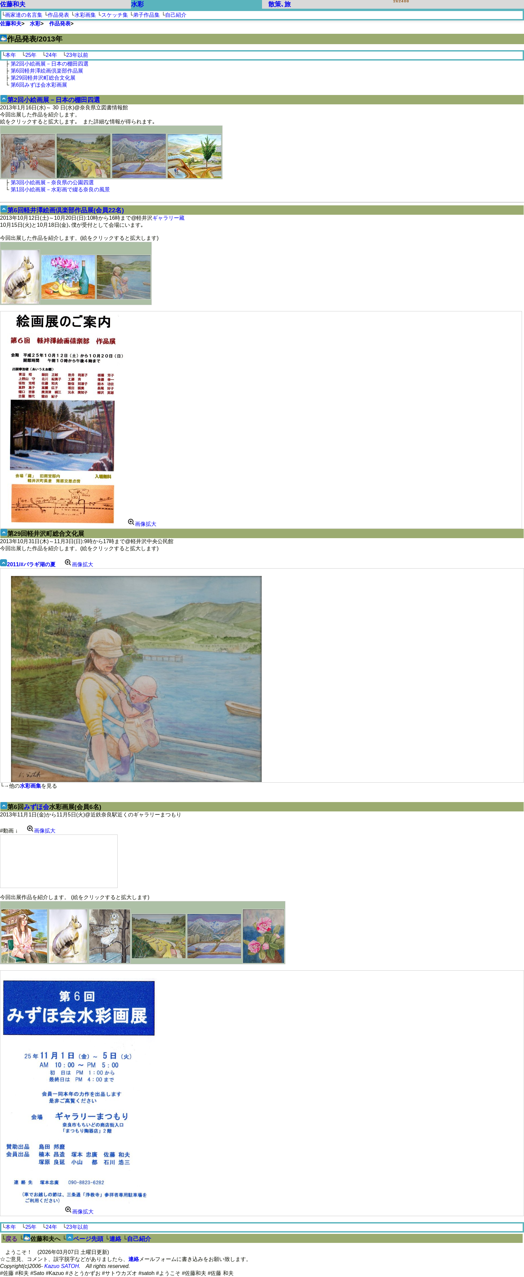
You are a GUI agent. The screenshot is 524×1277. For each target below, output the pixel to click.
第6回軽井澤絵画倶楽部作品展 (47, 71)
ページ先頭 (88, 1239)
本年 (10, 55)
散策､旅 (279, 4)
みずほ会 (36, 806)
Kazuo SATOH (61, 1266)
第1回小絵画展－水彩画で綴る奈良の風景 (60, 189)
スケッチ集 (114, 15)
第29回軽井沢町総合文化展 (43, 78)
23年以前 (77, 55)
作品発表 (58, 15)
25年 (31, 55)
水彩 (137, 4)
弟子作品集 (146, 15)
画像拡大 (141, 524)
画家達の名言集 (23, 15)
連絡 (115, 1239)
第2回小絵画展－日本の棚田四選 (50, 64)
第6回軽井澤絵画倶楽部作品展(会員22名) (65, 210)
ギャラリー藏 (168, 218)
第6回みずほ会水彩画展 (39, 85)
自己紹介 (175, 15)
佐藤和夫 (12, 4)
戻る (11, 1239)
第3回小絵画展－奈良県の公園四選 (52, 182)
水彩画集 (85, 15)
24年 (51, 55)
